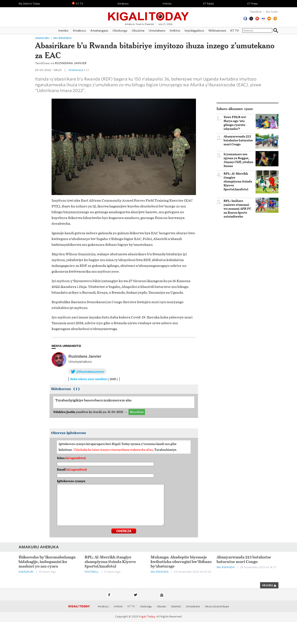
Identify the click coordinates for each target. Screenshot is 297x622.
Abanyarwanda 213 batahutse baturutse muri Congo (238, 140)
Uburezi (161, 606)
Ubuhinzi (176, 606)
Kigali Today (148, 14)
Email (72, 469)
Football (92, 571)
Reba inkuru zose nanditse (94, 379)
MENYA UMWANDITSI (66, 346)
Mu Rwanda (62, 38)
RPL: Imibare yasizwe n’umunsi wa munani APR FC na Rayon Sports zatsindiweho (237, 208)
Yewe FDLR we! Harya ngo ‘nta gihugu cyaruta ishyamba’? (235, 123)
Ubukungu (146, 606)
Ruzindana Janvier (84, 356)
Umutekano (193, 606)
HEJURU (269, 585)
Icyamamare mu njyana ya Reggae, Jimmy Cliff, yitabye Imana (238, 160)
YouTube (161, 595)
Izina (71, 458)
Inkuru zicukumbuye (217, 606)
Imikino (118, 606)
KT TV (131, 606)
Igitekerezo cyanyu (71, 481)
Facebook (109, 595)
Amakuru (42, 38)
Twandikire (256, 11)
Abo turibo (272, 11)
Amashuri (26, 571)
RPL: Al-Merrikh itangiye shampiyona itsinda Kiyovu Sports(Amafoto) (238, 181)
